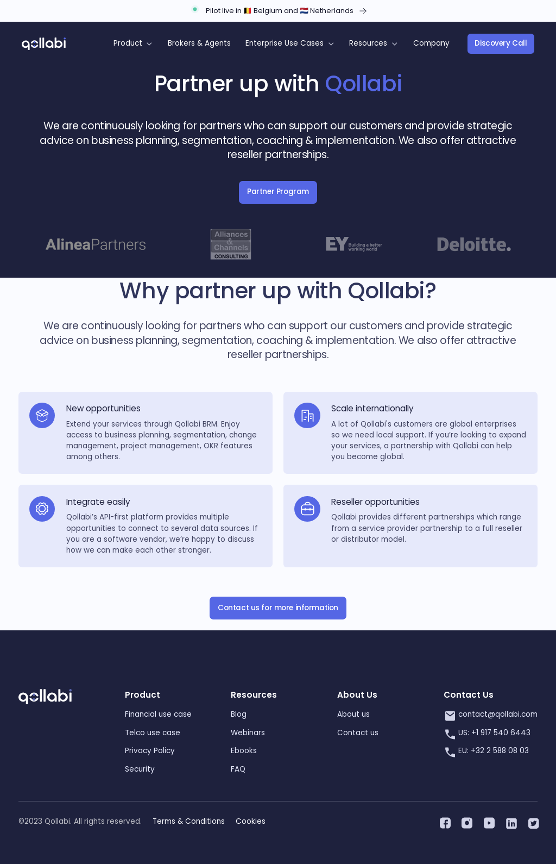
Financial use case (158, 714)
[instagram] (465, 821)
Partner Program (278, 191)
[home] (44, 44)
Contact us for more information (278, 608)
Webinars (248, 733)
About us (353, 714)
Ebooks (244, 751)
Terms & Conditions (189, 821)
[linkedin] (509, 821)
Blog (239, 714)
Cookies (251, 821)
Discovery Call (501, 43)
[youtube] (488, 821)
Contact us (357, 733)
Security (140, 769)
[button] (133, 43)
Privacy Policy (150, 751)
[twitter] (532, 821)
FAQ (238, 769)
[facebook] (444, 821)
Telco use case (152, 733)
